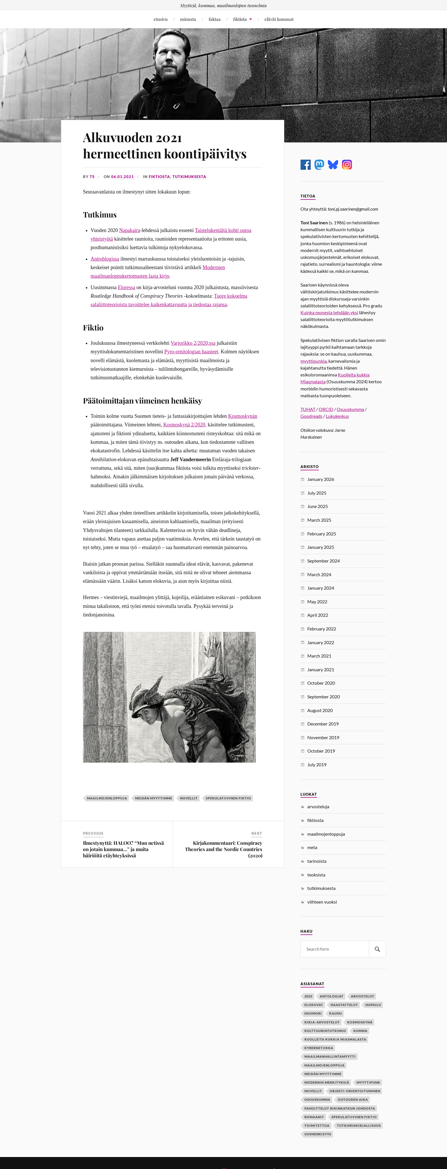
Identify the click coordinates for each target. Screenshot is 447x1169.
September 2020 (323, 696)
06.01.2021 (122, 176)
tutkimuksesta (189, 176)
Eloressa (126, 287)
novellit (189, 798)
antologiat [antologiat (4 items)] (332, 996)
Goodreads (311, 416)
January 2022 (320, 642)
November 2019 (323, 737)
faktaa (215, 19)
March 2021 (319, 655)
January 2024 (320, 587)
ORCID (326, 409)
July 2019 (316, 764)
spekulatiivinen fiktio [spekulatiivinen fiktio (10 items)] (354, 1117)
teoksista (316, 874)
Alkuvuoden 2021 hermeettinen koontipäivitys (165, 145)
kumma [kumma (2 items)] (360, 1031)
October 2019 (321, 750)
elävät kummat (279, 19)
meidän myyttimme (153, 798)
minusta (188, 19)
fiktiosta (159, 176)
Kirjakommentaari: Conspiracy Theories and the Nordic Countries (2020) (223, 849)
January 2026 (320, 479)
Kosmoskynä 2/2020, (185, 425)
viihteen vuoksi (322, 901)
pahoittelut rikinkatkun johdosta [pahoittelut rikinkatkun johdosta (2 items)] (339, 1108)
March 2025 (319, 520)
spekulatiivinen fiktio (228, 798)
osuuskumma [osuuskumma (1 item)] (317, 1099)
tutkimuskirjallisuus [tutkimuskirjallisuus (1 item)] (359, 1125)
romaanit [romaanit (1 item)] (314, 1117)
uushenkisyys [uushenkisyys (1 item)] (317, 1134)
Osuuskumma (350, 409)
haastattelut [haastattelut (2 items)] (344, 1005)
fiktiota (240, 19)
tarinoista (316, 861)
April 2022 (317, 615)
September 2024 (323, 560)
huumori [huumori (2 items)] (313, 1013)
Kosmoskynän (242, 416)
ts (92, 176)
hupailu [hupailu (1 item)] (373, 1005)
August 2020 (320, 710)
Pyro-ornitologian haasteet (191, 351)
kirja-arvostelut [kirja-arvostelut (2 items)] (322, 1022)
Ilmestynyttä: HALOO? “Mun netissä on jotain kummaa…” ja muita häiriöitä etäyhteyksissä (123, 849)
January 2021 (320, 669)
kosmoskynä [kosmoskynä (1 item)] (360, 1022)
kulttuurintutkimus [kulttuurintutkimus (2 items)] (325, 1031)
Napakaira (129, 230)
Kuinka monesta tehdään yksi (329, 312)
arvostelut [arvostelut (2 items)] (362, 996)
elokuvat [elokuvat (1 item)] (313, 1005)
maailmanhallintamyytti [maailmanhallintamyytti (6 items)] (330, 1056)
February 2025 (321, 533)
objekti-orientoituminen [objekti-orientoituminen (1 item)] (355, 1091)
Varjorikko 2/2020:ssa (193, 343)
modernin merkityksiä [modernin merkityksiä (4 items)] (326, 1082)
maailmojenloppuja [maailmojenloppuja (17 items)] (324, 1065)
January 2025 (320, 547)
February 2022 (321, 628)
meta (312, 847)
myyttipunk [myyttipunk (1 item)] (368, 1082)
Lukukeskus (337, 416)
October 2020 (321, 683)
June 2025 (317, 506)
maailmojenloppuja (107, 798)
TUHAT (307, 409)
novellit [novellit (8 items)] (313, 1091)
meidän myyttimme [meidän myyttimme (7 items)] (323, 1074)
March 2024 (319, 574)
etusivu (161, 19)
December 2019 (323, 723)
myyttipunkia (313, 361)
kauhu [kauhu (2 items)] (335, 1013)
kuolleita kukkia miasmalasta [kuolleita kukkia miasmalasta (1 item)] (335, 1039)
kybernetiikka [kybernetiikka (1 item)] (318, 1048)
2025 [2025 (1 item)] (308, 996)
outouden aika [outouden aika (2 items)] (353, 1099)
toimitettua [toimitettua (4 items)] (317, 1125)
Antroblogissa (105, 259)
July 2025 (316, 492)
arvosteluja (318, 806)
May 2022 (317, 601)
